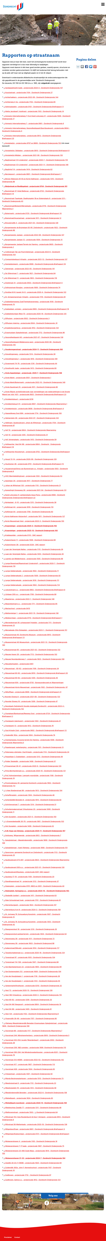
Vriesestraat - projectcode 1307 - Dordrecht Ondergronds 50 (29, 1074)
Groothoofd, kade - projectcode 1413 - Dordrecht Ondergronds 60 (30, 368)
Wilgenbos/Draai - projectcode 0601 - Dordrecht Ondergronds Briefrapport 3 (35, 1129)
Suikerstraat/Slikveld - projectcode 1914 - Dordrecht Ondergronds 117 (32, 948)
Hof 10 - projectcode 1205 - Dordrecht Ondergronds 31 (26, 435)
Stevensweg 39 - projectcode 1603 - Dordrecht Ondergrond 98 (29, 943)
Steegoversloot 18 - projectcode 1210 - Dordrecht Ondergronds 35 (31, 929)
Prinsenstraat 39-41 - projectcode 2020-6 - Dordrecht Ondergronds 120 (33, 766)
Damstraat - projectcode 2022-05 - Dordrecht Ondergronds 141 (30, 269)
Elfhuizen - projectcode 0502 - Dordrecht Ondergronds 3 (27, 319)
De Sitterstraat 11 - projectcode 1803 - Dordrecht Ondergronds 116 (31, 278)
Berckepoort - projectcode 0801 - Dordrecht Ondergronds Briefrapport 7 (33, 174)
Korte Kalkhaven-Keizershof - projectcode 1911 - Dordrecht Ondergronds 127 (35, 516)
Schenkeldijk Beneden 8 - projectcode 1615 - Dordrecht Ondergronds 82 (33, 800)
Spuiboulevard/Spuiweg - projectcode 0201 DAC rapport (27, 872)
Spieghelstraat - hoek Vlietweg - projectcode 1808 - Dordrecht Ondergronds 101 (36, 848)
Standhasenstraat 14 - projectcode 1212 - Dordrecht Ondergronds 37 (32, 881)
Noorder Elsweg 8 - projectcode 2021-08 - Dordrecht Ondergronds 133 (32, 697)
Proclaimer (8, 1237)
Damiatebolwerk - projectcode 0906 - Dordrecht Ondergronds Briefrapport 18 (35, 264)
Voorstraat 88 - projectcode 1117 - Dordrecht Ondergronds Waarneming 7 (33, 1031)
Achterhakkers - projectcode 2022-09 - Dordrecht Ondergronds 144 (31, 97)
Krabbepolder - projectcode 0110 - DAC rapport (23, 535)
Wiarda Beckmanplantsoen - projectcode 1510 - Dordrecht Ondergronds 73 (34, 1079)
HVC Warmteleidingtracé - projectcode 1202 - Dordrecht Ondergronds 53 (33, 476)
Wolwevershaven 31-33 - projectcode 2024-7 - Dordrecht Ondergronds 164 (35, 1158)
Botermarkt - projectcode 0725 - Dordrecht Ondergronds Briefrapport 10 (33, 213)
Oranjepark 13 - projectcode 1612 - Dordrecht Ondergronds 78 (29, 726)
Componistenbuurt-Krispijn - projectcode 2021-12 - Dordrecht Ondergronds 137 (36, 259)
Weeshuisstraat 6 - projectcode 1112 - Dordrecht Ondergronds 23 (30, 1083)
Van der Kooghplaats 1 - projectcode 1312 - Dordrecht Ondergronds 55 (32, 981)
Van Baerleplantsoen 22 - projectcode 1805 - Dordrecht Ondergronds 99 (33, 967)
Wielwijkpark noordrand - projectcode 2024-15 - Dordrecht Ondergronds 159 (36, 1103)
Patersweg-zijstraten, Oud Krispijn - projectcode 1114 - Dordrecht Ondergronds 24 (37, 752)
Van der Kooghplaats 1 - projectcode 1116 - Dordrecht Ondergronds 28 (32, 976)
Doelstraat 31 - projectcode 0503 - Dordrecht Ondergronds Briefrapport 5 (34, 283)
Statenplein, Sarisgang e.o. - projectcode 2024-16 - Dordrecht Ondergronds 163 (37, 891)
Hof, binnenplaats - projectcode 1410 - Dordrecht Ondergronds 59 (30, 440)
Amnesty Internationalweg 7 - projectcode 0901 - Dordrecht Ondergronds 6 (34, 124)
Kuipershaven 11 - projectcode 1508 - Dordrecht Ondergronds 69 (30, 540)
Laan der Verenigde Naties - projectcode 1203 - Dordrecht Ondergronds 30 (34, 554)
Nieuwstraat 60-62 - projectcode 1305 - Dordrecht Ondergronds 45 (31, 678)
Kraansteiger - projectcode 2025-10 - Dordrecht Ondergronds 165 (31, 531)
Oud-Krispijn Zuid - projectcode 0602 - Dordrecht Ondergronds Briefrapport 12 (36, 730)
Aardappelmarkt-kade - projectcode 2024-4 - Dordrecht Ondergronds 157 (34, 88)
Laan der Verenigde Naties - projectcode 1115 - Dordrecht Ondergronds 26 (34, 549)
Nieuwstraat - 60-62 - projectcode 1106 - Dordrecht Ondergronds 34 (32, 669)
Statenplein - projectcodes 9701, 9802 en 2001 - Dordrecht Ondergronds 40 (34, 886)
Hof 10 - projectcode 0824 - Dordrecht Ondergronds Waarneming (30, 430)
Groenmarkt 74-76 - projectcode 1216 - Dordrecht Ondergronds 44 (31, 364)
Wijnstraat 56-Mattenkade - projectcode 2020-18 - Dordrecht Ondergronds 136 (36, 1124)
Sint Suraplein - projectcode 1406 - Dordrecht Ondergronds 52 (29, 826)
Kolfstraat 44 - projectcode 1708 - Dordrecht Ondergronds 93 (29, 512)
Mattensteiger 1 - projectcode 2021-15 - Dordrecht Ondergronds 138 (32, 613)
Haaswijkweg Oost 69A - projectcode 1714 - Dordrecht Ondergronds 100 (33, 413)
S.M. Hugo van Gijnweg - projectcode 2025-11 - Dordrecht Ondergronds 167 (35, 831)
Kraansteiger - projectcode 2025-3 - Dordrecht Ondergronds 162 (31, 526)
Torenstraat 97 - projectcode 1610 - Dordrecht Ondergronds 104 (30, 957)
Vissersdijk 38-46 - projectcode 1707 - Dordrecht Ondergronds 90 (31, 1019)
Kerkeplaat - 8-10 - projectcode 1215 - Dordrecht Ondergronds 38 (30, 502)
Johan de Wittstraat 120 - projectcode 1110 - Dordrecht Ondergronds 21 (33, 486)
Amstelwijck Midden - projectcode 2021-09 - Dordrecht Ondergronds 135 (34, 155)
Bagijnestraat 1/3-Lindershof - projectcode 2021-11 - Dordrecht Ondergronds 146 (36, 165)
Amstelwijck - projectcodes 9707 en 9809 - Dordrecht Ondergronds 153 (33, 143)
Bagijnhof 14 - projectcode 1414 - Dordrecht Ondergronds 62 (28, 169)
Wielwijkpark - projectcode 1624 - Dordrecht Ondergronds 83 (29, 1098)
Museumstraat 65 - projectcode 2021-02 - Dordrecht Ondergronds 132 (32, 650)
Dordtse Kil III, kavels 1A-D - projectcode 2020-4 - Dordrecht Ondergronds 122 (35, 292)
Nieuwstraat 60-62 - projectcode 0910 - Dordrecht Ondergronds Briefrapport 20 (36, 673)
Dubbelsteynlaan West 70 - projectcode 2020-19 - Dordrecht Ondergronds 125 (35, 314)
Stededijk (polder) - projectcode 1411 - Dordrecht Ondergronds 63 (31, 896)
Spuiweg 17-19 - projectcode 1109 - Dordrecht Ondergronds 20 (29, 877)
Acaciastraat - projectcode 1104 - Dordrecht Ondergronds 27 (29, 93)
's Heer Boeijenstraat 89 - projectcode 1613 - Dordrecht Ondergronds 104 (33, 791)
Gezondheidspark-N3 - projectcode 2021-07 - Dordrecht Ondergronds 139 (34, 337)
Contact (17, 1237)
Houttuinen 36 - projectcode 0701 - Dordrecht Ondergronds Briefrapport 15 (34, 464)
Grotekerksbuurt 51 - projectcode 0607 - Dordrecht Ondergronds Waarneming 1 (36, 404)
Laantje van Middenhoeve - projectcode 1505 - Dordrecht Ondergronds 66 (34, 559)
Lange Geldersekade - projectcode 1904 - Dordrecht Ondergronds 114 (32, 585)
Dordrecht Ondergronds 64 (47, 1112)
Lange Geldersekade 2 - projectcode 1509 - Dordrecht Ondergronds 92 (33, 576)
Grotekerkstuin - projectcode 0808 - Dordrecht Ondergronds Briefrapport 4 (34, 409)
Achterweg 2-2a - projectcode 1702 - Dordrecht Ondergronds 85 (30, 102)
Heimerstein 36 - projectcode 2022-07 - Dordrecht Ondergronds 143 (32, 418)
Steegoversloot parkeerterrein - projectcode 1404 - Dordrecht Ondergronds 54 (36, 934)
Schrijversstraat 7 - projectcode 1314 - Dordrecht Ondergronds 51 (30, 805)
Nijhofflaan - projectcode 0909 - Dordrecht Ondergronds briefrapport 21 (33, 692)
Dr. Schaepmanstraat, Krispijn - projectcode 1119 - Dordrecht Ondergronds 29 (35, 297)
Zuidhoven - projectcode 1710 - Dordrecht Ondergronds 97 (28, 1175)
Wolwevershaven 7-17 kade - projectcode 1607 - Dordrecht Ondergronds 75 (34, 1146)
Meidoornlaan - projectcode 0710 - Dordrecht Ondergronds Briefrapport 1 (33, 618)
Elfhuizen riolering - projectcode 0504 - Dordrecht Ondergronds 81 (31, 323)
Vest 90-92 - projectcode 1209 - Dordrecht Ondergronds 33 (28, 1000)
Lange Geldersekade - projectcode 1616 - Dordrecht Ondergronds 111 (32, 580)
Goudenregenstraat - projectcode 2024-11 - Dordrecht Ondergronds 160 (34, 349)
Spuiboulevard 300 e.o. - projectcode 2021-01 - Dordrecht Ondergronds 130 (34, 867)
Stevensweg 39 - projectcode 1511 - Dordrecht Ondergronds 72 (29, 939)
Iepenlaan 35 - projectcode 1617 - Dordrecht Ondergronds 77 (29, 481)
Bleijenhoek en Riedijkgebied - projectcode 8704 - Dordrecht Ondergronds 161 (36, 186)
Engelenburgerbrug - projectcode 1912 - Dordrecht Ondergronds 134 (32, 328)
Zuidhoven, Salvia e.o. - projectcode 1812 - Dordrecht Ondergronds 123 (33, 1180)
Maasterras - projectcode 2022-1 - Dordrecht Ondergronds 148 (29, 599)
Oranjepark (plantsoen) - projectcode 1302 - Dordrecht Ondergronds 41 (33, 721)
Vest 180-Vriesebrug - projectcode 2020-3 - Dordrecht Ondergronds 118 (33, 995)
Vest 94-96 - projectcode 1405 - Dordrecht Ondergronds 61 (28, 1009)
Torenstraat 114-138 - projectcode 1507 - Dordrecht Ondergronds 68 (32, 962)
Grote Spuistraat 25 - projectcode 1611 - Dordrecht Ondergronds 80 (31, 387)
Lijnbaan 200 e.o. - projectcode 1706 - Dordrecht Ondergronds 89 (30, 594)
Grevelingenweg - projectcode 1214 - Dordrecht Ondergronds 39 (30, 354)
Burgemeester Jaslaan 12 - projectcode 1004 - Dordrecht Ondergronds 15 (33, 240)
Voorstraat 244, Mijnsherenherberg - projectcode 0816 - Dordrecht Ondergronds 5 (37, 1036)
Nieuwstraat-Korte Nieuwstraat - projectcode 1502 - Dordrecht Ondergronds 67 (36, 687)
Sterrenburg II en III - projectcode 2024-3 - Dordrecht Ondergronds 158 (33, 910)
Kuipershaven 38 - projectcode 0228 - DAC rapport (25, 545)
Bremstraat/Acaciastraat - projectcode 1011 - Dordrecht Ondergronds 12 (33, 218)
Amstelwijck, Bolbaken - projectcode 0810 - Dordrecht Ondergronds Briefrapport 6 (37, 151)
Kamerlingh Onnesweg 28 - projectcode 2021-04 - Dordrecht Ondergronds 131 (35, 490)
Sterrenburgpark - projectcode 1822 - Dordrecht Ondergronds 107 (30, 905)
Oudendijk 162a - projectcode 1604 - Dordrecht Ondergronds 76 (30, 735)
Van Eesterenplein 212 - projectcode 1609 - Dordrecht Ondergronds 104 (33, 972)
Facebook (53, 1203)
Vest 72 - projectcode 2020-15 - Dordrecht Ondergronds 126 (28, 990)
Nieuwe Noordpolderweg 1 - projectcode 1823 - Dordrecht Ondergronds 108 (34, 659)
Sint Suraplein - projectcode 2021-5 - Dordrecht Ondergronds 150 (30, 817)
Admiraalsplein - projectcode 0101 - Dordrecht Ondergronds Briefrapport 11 (34, 107)
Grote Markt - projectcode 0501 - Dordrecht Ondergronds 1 (28, 378)
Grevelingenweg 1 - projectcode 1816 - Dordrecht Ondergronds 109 (31, 359)
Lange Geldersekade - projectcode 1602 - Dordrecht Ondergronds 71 (32, 571)
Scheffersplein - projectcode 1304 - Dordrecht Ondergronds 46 (29, 795)
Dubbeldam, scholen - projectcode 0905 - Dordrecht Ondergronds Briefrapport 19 (37, 309)
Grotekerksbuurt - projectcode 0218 (19, 399)
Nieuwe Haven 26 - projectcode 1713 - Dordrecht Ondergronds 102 (31, 654)
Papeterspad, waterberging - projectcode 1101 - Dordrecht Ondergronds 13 (34, 747)
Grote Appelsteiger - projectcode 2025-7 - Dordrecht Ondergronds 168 (33, 373)
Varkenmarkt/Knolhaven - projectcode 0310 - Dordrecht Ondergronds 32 (33, 986)
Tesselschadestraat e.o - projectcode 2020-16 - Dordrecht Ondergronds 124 (35, 953)
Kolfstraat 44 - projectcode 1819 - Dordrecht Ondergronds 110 (29, 507)
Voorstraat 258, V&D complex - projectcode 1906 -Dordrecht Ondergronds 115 (35, 1048)
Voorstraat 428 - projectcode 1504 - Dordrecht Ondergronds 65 (30, 1069)
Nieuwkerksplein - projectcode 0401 (19, 664)
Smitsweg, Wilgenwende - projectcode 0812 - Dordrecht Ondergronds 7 (33, 836)
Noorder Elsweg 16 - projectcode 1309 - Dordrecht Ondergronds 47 (31, 701)
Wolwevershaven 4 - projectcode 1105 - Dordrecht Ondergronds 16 (31, 1141)
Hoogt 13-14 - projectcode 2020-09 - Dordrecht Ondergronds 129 (31, 459)
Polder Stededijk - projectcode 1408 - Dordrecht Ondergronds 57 (30, 761)
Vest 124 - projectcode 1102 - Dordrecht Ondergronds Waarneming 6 (32, 1014)
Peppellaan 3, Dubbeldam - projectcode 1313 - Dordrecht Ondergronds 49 (34, 757)
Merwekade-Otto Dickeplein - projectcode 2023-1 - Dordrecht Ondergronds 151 (36, 630)
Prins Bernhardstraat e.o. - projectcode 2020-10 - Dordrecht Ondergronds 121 (35, 771)
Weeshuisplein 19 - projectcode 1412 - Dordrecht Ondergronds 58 (30, 1088)
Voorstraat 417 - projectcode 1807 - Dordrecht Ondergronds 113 (30, 1065)
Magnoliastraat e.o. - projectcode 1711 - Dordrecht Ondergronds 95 (31, 604)
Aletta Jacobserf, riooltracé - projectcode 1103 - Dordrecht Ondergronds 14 (34, 111)
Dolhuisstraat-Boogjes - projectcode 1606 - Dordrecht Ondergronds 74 (32, 288)
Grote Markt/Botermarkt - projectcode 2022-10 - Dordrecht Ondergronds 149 (35, 382)
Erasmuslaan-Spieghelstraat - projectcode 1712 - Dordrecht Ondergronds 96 (35, 333)
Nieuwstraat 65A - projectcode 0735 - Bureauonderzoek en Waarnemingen (34, 683)
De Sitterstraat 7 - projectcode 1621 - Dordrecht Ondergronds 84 (30, 273)
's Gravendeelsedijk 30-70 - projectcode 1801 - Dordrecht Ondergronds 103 (34, 821)
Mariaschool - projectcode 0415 (17, 609)
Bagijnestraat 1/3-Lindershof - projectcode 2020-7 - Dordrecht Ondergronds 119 (36, 160)
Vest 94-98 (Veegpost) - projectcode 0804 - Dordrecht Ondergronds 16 (33, 1004)
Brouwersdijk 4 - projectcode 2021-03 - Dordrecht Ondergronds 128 (31, 223)
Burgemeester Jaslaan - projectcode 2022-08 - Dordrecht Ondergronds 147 (34, 235)
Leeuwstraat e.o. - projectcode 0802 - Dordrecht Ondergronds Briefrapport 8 (35, 590)
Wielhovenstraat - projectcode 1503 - (20, 1112)
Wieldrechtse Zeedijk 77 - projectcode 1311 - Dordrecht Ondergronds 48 (33, 1108)
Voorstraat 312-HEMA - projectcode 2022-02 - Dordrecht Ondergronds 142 (34, 1060)
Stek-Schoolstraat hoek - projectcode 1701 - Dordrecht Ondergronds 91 (33, 900)
